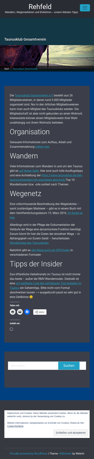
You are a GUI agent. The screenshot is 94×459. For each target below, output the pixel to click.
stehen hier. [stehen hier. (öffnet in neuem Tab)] (42, 146)
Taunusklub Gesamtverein (25, 69)
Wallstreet (65, 453)
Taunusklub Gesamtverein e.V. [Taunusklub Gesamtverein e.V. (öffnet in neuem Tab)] (34, 95)
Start (6, 69)
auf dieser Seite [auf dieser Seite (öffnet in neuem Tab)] (29, 171)
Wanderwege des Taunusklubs (29, 243)
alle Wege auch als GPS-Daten (50, 250)
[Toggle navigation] (85, 7)
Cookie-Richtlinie (15, 426)
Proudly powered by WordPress (28, 453)
